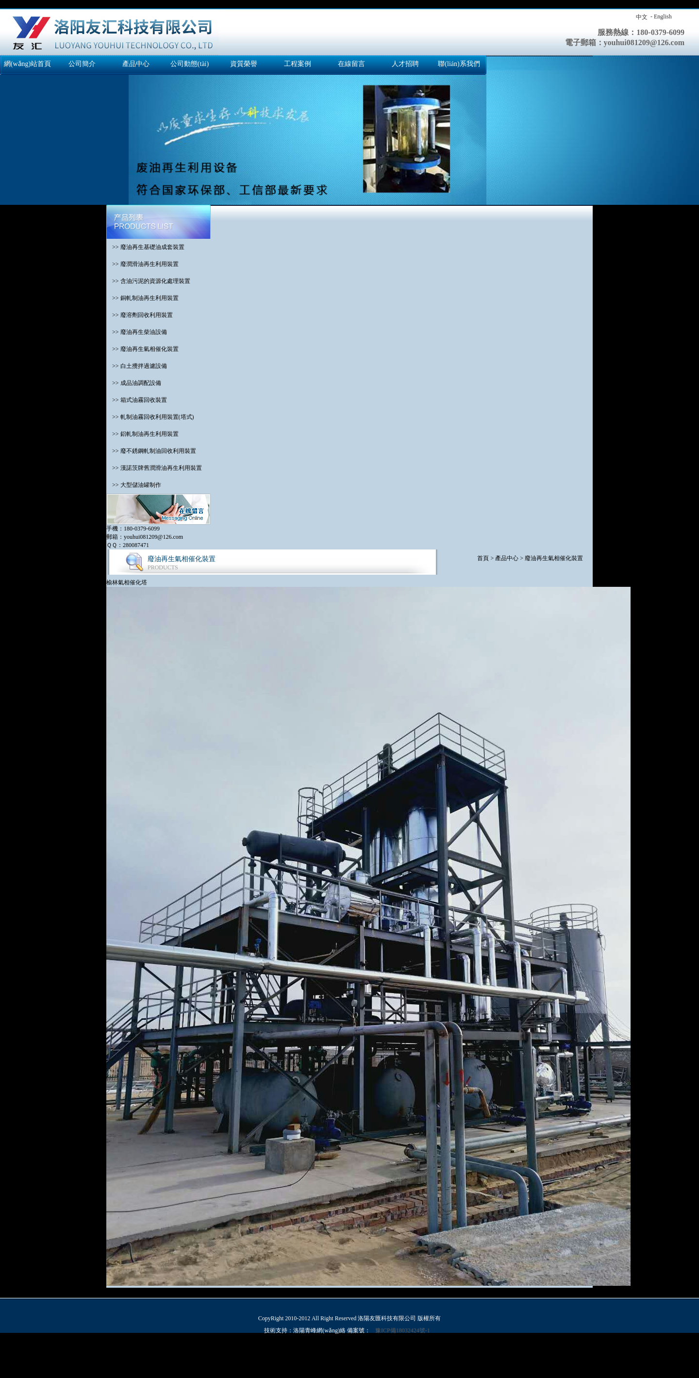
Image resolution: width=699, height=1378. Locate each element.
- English (661, 16)
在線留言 (351, 63)
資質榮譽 (243, 63)
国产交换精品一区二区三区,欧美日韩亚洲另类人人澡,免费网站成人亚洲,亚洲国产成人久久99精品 (124, 1348)
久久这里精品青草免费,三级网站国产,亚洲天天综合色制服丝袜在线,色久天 (139, 1365)
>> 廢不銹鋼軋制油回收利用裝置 (151, 451)
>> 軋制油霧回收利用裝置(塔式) (150, 417)
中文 (642, 17)
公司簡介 (82, 63)
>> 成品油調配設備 (133, 383)
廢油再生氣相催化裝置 (554, 558)
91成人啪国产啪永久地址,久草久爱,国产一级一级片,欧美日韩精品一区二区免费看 (340, 1365)
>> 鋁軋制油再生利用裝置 (142, 434)
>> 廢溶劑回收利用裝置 (139, 315)
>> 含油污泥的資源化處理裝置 (148, 281)
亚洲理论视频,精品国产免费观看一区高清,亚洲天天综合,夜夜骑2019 (86, 1357)
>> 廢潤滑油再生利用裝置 (142, 264)
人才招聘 (405, 63)
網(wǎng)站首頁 (27, 63)
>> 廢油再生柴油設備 (136, 332)
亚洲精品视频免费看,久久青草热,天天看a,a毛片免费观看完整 (299, 1373)
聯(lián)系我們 (459, 63)
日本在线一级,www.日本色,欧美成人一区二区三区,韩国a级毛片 (255, 1357)
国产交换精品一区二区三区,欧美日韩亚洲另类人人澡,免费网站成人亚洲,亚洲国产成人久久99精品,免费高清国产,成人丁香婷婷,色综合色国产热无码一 (191, 3)
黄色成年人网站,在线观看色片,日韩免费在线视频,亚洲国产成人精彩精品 (429, 1357)
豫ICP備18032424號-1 (402, 1330)
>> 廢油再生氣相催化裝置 (142, 349)
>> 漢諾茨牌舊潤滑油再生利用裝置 (154, 468)
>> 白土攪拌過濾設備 (136, 366)
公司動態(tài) (189, 63)
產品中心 (136, 63)
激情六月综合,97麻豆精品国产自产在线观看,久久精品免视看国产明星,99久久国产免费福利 (561, 1365)
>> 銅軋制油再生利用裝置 (142, 298)
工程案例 (297, 63)
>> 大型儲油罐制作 (133, 484)
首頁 (483, 558)
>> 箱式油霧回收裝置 (136, 400)
